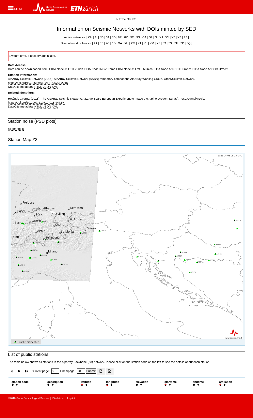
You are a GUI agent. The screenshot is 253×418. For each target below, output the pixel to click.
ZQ (188, 43)
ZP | (183, 43)
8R (120, 37)
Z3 (164, 43)
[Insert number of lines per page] (81, 371)
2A (95, 43)
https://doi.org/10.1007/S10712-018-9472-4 (36, 102)
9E (132, 37)
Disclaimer (58, 398)
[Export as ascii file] (110, 371)
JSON (47, 86)
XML (55, 86)
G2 (150, 37)
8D (114, 37)
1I (96, 37)
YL (145, 43)
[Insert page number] (55, 371)
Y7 (173, 37)
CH (90, 37)
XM (133, 43)
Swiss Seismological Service (32, 398)
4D (101, 37)
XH (125, 43)
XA (120, 43)
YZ (179, 37)
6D (114, 43)
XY (167, 37)
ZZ (185, 37)
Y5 (158, 43)
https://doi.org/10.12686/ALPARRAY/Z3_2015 (38, 82)
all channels (16, 128)
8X (126, 37)
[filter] (16, 385)
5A (107, 37)
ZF (175, 43)
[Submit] (91, 371)
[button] (16, 8)
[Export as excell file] (101, 371)
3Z (101, 43)
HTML (38, 86)
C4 (144, 37)
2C (107, 43)
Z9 (170, 43)
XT (139, 43)
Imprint (71, 398)
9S (138, 37)
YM (152, 43)
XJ (161, 37)
